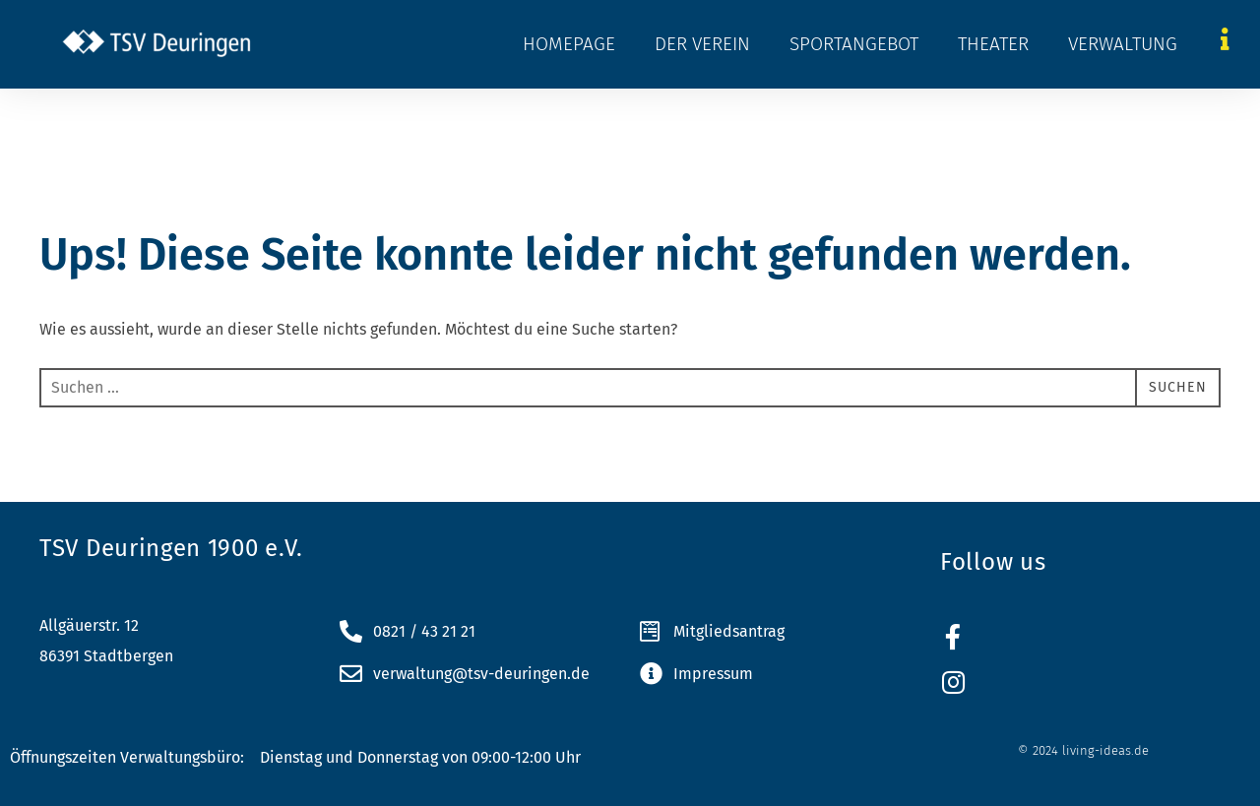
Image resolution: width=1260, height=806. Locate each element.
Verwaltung (1122, 43)
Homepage (569, 43)
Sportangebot (853, 43)
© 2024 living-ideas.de (1083, 750)
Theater (993, 43)
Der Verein (702, 43)
